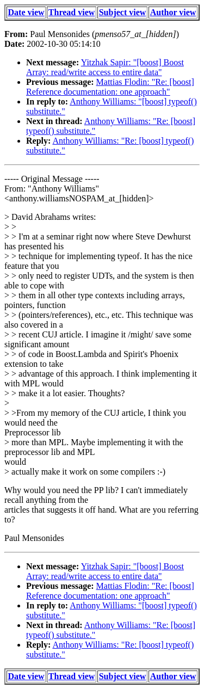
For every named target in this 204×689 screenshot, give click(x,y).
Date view (26, 12)
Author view (173, 12)
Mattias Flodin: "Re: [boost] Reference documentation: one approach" (110, 86)
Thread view (71, 12)
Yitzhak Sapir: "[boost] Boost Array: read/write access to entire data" (105, 67)
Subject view (122, 12)
